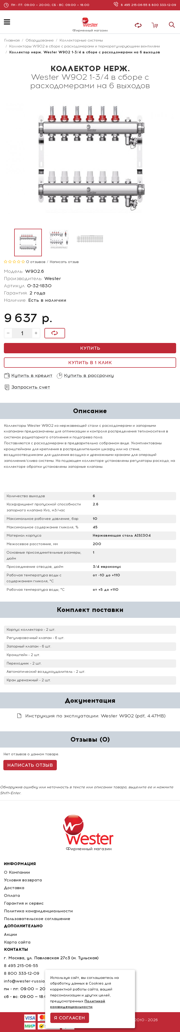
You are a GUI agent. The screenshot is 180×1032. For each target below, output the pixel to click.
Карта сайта (17, 942)
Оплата (12, 895)
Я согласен (69, 1018)
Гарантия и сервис (24, 903)
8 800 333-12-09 (162, 5)
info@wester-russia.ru (27, 981)
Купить (90, 348)
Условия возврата (23, 880)
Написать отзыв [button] (30, 765)
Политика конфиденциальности (38, 910)
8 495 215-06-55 (134, 5)
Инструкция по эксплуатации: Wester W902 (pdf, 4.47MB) (91, 716)
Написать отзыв (64, 262)
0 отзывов (35, 262)
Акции (10, 934)
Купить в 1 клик (90, 362)
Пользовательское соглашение (37, 918)
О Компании (17, 872)
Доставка (14, 887)
